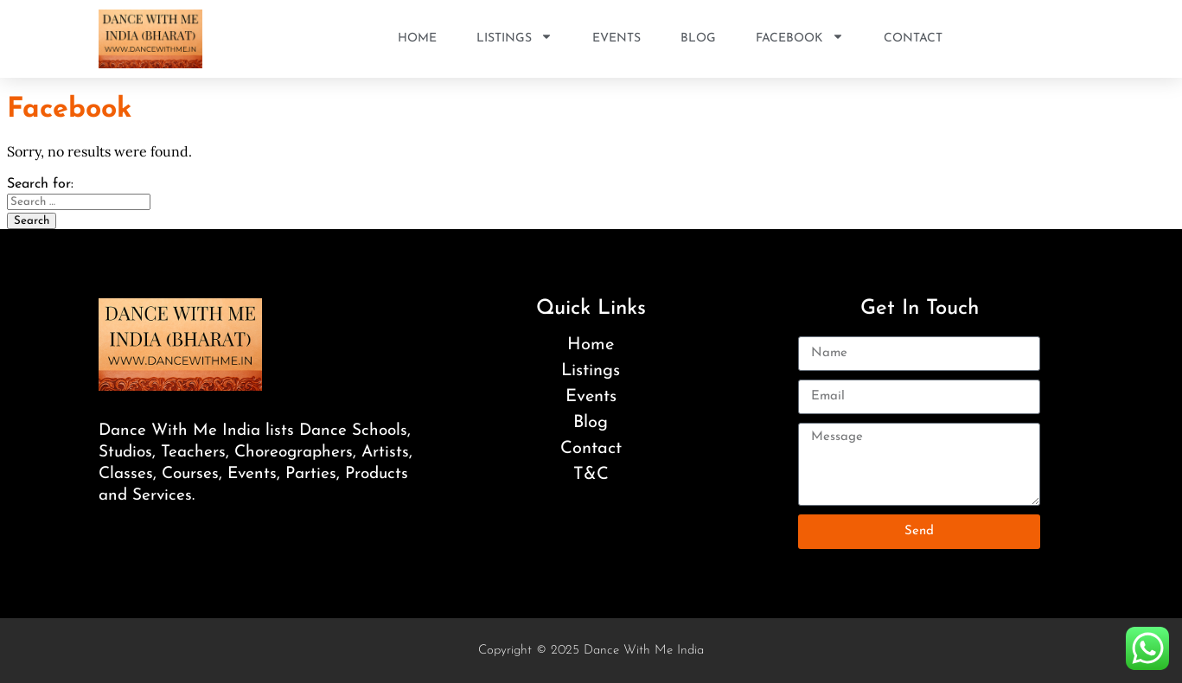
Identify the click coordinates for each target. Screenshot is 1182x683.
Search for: (40, 184)
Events (616, 38)
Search (31, 221)
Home (417, 38)
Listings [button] (514, 39)
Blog (698, 38)
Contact (913, 38)
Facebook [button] (800, 39)
